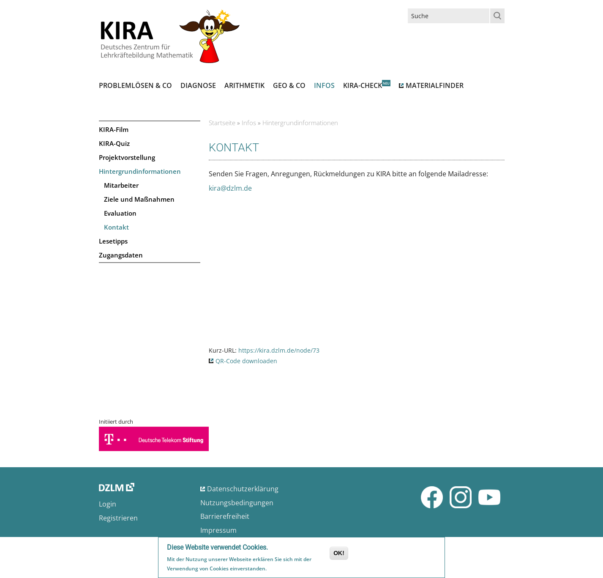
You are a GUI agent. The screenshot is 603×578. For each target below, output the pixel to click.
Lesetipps (113, 241)
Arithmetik (244, 85)
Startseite (222, 122)
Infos (324, 85)
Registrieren (118, 518)
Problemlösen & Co (135, 85)
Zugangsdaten (121, 255)
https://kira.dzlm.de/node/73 (278, 350)
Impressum (218, 530)
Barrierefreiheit (224, 516)
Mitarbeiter (121, 185)
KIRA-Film (113, 129)
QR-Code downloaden (246, 361)
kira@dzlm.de (230, 188)
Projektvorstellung (127, 157)
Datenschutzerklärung (242, 488)
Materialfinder (435, 85)
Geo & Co (289, 85)
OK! (338, 554)
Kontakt (116, 227)
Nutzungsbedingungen (236, 502)
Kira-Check (362, 85)
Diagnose (198, 85)
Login (107, 504)
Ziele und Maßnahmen (139, 199)
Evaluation (120, 213)
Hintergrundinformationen (140, 171)
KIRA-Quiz (114, 143)
